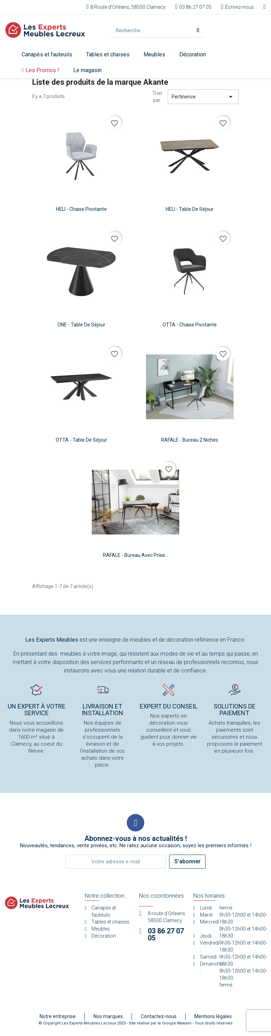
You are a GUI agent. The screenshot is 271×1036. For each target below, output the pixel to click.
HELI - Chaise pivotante (81, 209)
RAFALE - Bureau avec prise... (135, 555)
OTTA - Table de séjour (81, 440)
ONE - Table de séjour (81, 324)
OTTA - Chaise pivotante (189, 324)
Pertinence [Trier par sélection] (203, 96)
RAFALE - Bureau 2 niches (189, 440)
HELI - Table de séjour (190, 209)
